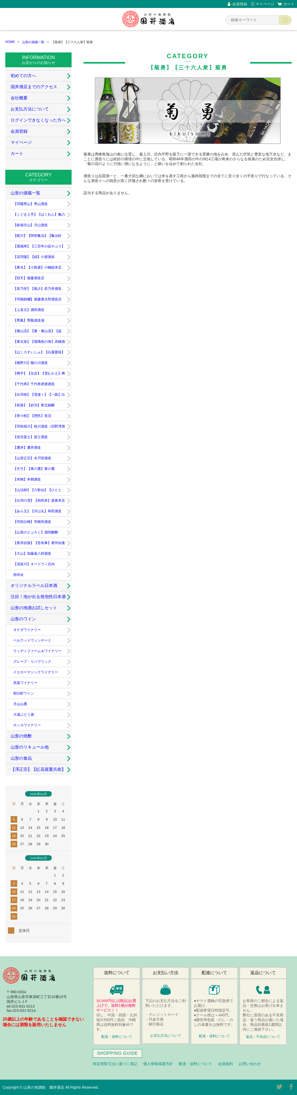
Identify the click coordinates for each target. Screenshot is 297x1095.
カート (288, 4)
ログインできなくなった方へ (38, 120)
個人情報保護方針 (158, 1064)
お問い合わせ (250, 1064)
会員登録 (239, 4)
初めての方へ (23, 75)
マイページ (265, 4)
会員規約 (225, 1064)
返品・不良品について (263, 1037)
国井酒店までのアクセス (34, 86)
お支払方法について (30, 109)
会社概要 (19, 98)
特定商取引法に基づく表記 (115, 1064)
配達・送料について (116, 1037)
